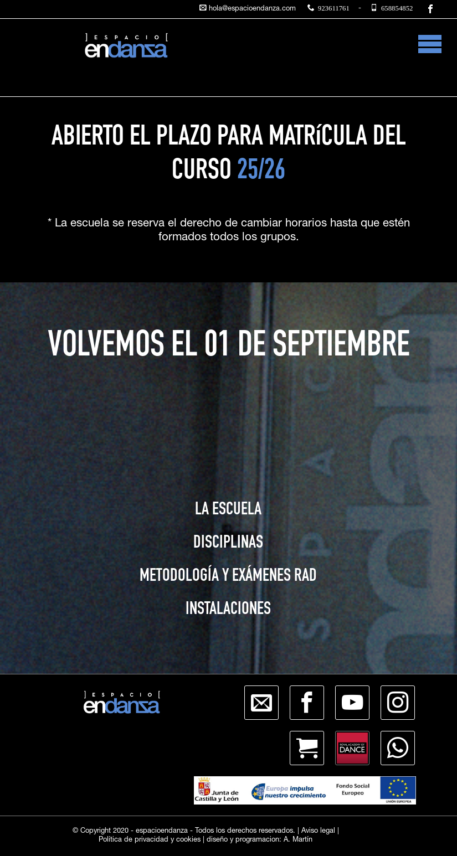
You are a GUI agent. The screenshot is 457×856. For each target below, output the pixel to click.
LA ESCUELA (228, 510)
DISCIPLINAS (228, 544)
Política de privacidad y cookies (150, 840)
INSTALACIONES (228, 610)
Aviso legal (318, 831)
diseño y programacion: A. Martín (259, 840)
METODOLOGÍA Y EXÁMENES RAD (228, 577)
